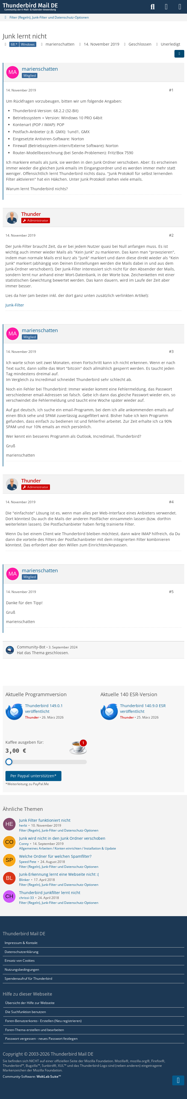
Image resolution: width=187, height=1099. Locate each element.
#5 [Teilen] (171, 591)
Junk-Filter (14, 304)
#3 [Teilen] (171, 351)
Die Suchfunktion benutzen (25, 1011)
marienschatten (60, 44)
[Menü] (179, 6)
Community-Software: (32, 1076)
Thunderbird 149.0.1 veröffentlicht (44, 708)
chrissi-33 (26, 897)
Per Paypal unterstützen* (33, 775)
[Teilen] (179, 54)
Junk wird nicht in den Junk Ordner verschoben (62, 838)
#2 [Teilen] (171, 235)
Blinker (24, 879)
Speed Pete (27, 861)
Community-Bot (31, 647)
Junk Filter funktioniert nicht (44, 820)
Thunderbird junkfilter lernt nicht (49, 892)
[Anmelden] (166, 7)
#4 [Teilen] (171, 501)
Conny (24, 843)
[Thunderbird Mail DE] (30, 6)
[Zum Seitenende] (178, 1080)
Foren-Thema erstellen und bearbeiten (34, 1029)
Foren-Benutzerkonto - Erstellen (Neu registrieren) (43, 1020)
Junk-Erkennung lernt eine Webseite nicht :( (59, 874)
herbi (23, 825)
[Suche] (152, 6)
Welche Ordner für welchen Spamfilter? (55, 856)
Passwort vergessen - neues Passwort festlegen (41, 1038)
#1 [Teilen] (171, 90)
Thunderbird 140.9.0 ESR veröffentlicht (143, 708)
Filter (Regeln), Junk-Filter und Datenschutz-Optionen (58, 830)
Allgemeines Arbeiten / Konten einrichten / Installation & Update (67, 848)
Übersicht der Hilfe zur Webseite (30, 1002)
